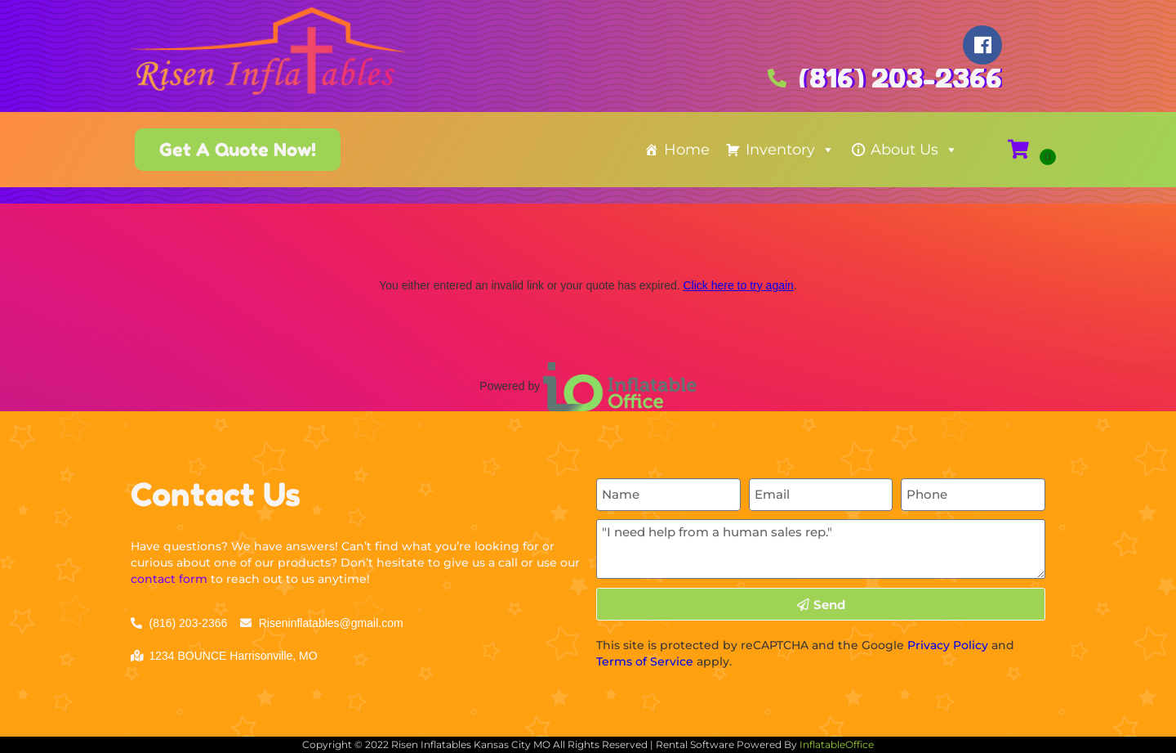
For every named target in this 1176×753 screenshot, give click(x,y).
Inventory (790, 150)
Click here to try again (738, 285)
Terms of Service (644, 661)
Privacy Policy (947, 645)
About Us (914, 150)
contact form (169, 578)
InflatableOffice (837, 744)
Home (687, 150)
